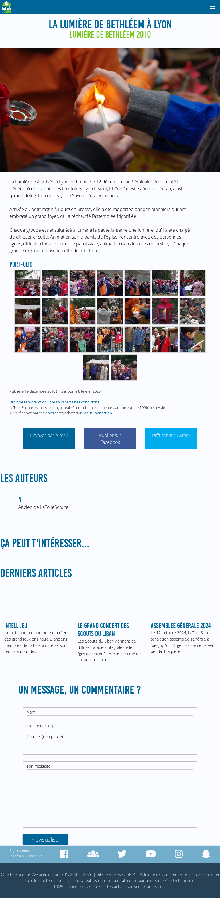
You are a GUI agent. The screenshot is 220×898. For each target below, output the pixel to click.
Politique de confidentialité (163, 874)
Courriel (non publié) (45, 736)
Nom (31, 712)
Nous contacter (205, 874)
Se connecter (40, 726)
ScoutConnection (97, 412)
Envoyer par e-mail (49, 435)
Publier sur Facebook (110, 438)
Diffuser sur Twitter (171, 435)
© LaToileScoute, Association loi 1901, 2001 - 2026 (46, 874)
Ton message (38, 766)
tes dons (46, 412)
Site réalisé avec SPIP (116, 874)
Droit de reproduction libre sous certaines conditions (54, 402)
